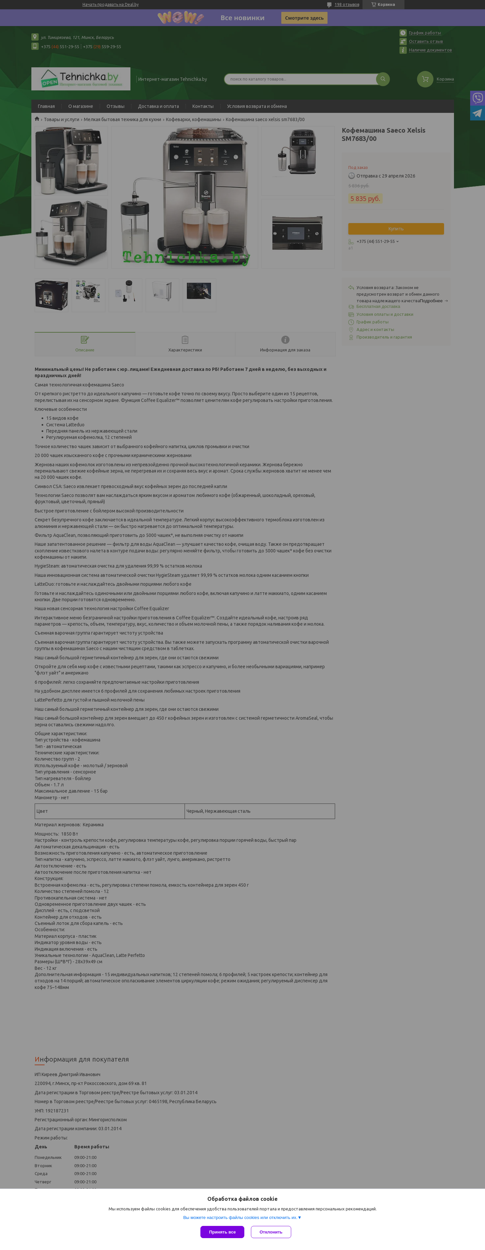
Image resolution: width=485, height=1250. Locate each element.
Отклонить (271, 1232)
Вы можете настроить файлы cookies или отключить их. (240, 1217)
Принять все (222, 1232)
